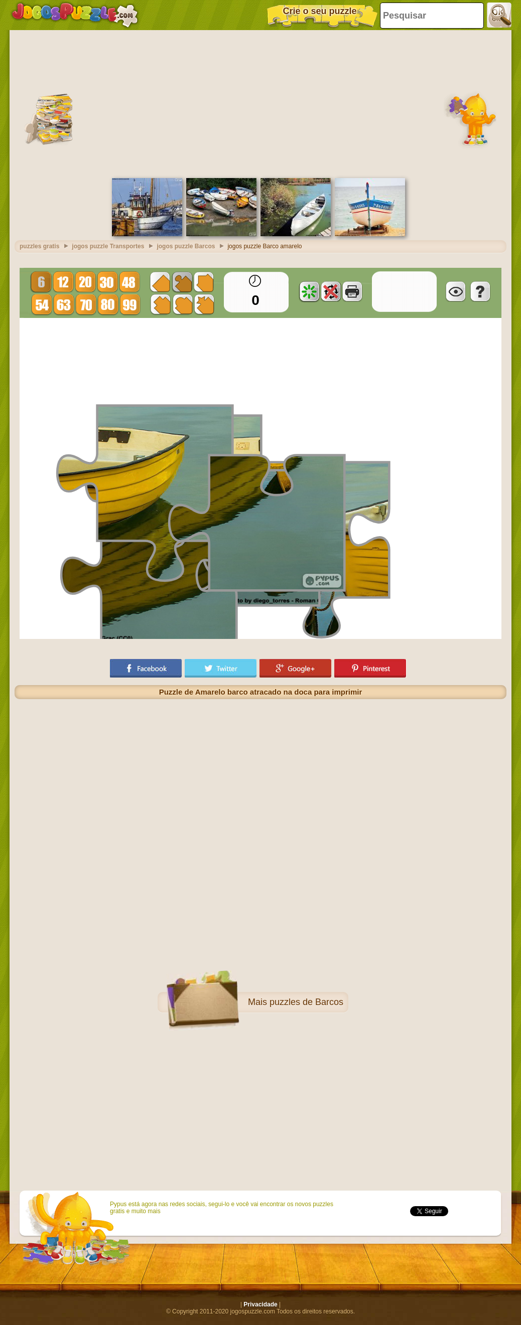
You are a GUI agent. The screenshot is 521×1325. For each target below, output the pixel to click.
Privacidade (260, 1304)
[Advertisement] (260, 103)
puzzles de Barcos (306, 1002)
